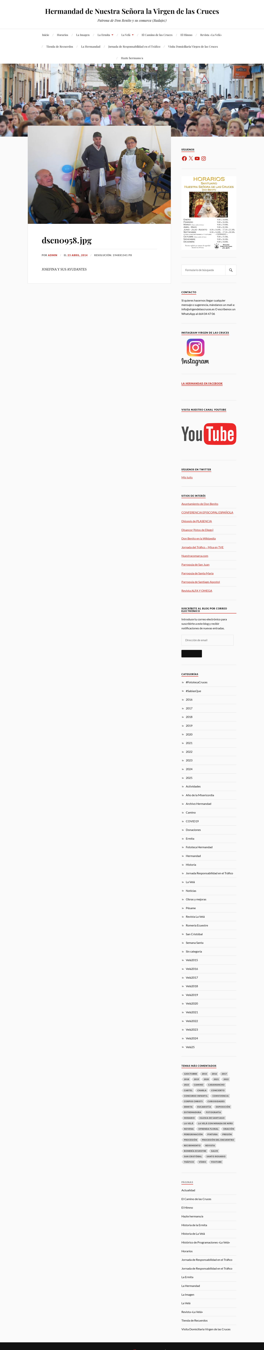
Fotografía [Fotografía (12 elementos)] (213, 1112)
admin (52, 255)
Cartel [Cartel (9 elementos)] (188, 1090)
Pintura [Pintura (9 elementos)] (212, 1134)
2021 (189, 743)
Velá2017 (192, 977)
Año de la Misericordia (200, 795)
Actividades (193, 786)
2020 (189, 734)
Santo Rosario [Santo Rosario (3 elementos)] (216, 1156)
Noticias (191, 890)
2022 (189, 751)
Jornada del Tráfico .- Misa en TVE (202, 547)
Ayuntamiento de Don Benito (199, 503)
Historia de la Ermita (194, 1225)
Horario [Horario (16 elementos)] (189, 1118)
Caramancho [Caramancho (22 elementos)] (216, 1085)
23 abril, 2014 (78, 255)
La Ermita (104, 35)
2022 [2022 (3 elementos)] (226, 1079)
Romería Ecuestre (197, 925)
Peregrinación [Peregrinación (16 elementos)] (193, 1134)
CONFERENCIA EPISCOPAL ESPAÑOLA (207, 512)
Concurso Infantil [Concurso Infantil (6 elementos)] (196, 1096)
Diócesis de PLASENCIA (196, 521)
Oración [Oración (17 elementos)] (228, 1129)
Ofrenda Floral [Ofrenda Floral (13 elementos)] (208, 1129)
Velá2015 (192, 960)
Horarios (62, 35)
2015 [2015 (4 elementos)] (204, 1074)
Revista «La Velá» (211, 35)
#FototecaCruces (196, 682)
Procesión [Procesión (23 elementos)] (190, 1140)
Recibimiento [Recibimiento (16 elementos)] (192, 1145)
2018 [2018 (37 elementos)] (186, 1079)
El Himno (186, 35)
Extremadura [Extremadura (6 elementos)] (192, 1112)
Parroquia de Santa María (197, 573)
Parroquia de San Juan (195, 564)
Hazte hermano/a (132, 58)
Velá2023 (192, 1029)
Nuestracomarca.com (194, 555)
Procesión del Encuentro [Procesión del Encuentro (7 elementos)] (218, 1140)
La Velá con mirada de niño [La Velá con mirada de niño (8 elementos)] (215, 1123)
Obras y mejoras (196, 899)
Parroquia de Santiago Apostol (200, 582)
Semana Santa (194, 942)
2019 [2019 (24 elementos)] (196, 1079)
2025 (189, 777)
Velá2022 (192, 1021)
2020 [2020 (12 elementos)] (206, 1079)
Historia (191, 864)
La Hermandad (90, 46)
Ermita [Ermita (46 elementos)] (188, 1107)
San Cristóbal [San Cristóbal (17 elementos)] (193, 1156)
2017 (189, 708)
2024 (189, 769)
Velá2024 (192, 1038)
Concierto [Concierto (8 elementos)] (218, 1090)
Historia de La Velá (193, 1233)
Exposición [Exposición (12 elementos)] (223, 1107)
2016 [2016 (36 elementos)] (214, 1074)
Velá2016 (192, 968)
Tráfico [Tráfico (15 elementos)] (189, 1162)
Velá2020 (192, 1003)
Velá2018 (192, 986)
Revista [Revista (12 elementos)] (210, 1145)
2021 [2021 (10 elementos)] (216, 1079)
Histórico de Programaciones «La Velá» (205, 1242)
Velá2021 (192, 1012)
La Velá (125, 35)
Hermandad (193, 855)
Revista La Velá (195, 916)
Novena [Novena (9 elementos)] (189, 1129)
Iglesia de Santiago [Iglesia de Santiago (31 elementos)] (212, 1118)
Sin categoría (194, 951)
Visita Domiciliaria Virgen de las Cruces (193, 46)
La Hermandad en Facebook (202, 383)
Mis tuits (187, 477)
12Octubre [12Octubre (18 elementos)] (190, 1074)
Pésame (191, 908)
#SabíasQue (193, 691)
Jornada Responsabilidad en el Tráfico (209, 873)
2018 (189, 717)
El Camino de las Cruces (157, 35)
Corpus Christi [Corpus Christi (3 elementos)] (193, 1101)
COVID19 (192, 821)
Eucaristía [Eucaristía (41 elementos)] (204, 1107)
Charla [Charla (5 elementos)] (202, 1090)
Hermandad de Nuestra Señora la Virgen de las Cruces (132, 11)
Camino (191, 812)
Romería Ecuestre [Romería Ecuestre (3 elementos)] (195, 1151)
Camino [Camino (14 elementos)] (198, 1085)
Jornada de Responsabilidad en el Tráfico (134, 46)
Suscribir (192, 653)
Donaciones (193, 829)
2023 (189, 760)
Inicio (45, 35)
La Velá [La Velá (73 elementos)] (188, 1123)
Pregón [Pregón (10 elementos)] (227, 1134)
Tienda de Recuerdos (59, 46)
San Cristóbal (194, 934)
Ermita (190, 838)
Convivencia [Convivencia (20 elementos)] (221, 1096)
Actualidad (188, 1190)
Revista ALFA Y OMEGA (196, 590)
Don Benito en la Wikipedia (198, 538)
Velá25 (190, 1047)
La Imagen (83, 35)
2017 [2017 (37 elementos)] (224, 1074)
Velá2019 (192, 994)
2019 (189, 725)
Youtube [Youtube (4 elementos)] (216, 1162)
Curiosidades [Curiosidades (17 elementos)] (216, 1101)
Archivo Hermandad (198, 803)
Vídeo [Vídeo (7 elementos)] (202, 1162)
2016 (189, 699)
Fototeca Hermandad (199, 847)
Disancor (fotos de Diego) (197, 530)
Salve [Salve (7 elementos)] (214, 1151)
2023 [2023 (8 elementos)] (186, 1085)
